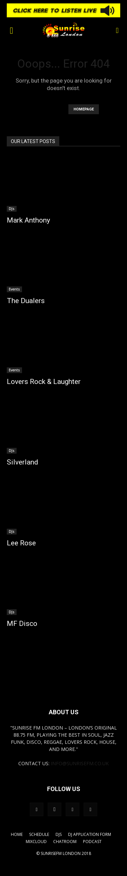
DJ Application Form (89, 834)
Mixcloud (36, 841)
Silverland (22, 462)
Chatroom (65, 841)
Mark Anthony (28, 220)
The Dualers (26, 301)
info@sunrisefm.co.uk (80, 763)
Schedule (39, 834)
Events (14, 289)
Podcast (92, 841)
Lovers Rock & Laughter (44, 382)
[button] (11, 30)
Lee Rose (21, 543)
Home (17, 834)
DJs (12, 208)
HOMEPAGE (83, 109)
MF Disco (22, 623)
